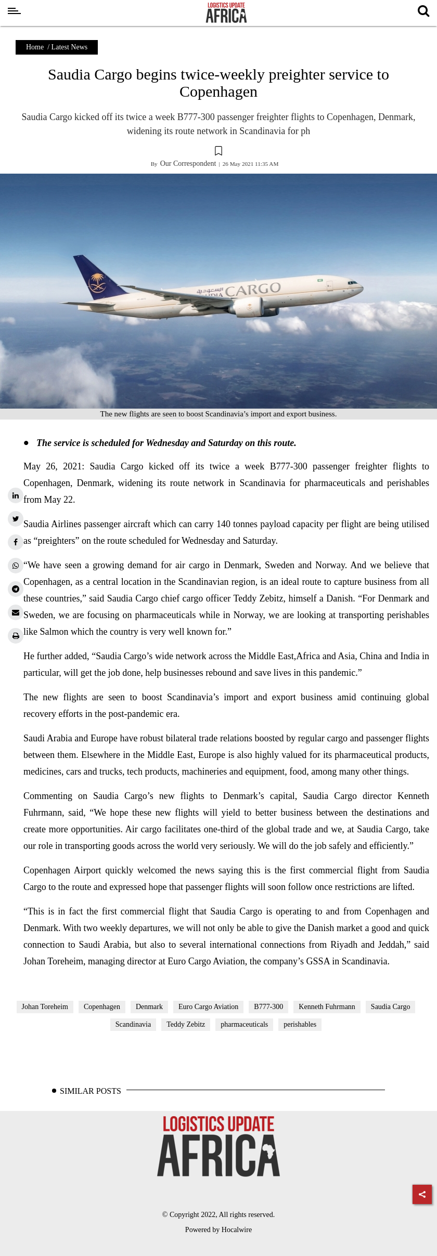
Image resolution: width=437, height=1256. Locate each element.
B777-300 (268, 1007)
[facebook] (15, 542)
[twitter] (15, 519)
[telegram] (15, 589)
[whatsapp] (15, 565)
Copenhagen (102, 1007)
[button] (218, 152)
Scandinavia (133, 1024)
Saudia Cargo (390, 1007)
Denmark (149, 1007)
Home (35, 47)
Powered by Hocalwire (218, 1230)
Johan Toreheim (45, 1007)
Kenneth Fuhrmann (327, 1007)
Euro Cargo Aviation (208, 1007)
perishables (300, 1024)
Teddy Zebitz (185, 1024)
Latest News (70, 47)
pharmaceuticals (244, 1024)
